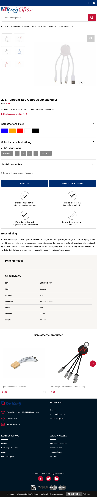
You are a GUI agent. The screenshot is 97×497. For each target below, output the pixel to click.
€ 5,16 (4, 392)
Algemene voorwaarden (58, 443)
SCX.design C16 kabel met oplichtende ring (68, 387)
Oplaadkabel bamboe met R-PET (15, 387)
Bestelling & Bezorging (9, 448)
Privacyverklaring (56, 452)
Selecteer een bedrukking (16, 142)
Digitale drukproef (7, 456)
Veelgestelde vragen (57, 414)
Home (3, 26)
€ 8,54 (53, 392)
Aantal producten (11, 164)
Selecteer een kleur (12, 123)
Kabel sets (36, 26)
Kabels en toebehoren (21, 26)
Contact (4, 443)
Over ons (53, 410)
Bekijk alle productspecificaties (14, 114)
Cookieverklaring (56, 448)
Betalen (4, 452)
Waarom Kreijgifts (56, 419)
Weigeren (86, 494)
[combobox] (44, 17)
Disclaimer (54, 456)
